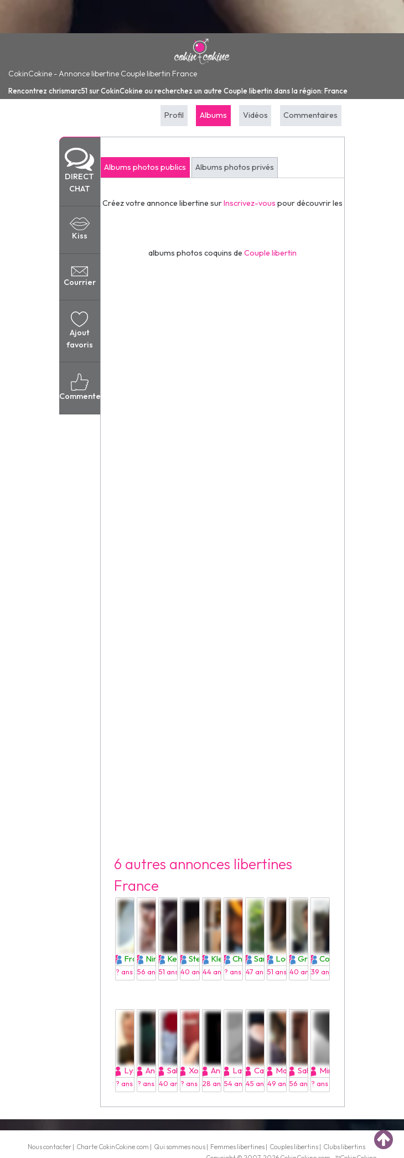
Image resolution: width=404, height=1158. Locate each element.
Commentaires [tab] (310, 115)
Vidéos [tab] (255, 115)
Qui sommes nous (179, 1147)
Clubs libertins (344, 1147)
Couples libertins (294, 1147)
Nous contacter (49, 1147)
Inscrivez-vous (250, 203)
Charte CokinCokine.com (112, 1147)
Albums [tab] (213, 115)
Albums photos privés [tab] (234, 167)
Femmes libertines (237, 1147)
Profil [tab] (174, 115)
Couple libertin (270, 253)
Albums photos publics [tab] (145, 167)
